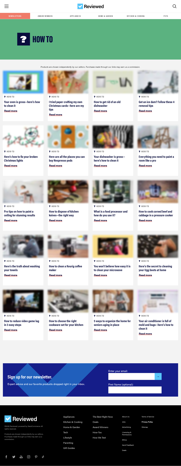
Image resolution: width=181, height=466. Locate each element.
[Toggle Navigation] (6, 6)
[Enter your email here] (131, 376)
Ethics (124, 440)
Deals (95, 422)
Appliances (75, 16)
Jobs (124, 422)
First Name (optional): (120, 384)
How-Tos (97, 432)
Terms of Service (148, 416)
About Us (125, 416)
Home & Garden (105, 16)
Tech (65, 432)
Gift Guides (69, 448)
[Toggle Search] (174, 6)
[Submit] (158, 376)
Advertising (126, 427)
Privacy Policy (147, 422)
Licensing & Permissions (127, 433)
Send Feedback (128, 445)
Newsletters (15, 16)
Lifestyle (67, 437)
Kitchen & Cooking (136, 16)
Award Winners (45, 16)
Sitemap (145, 427)
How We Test (99, 437)
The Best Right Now (103, 416)
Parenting (68, 443)
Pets (166, 16)
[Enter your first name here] (135, 390)
